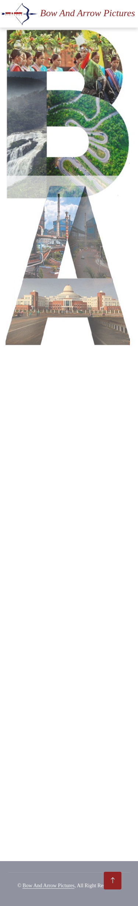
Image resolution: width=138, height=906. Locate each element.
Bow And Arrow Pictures (48, 885)
